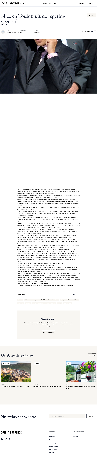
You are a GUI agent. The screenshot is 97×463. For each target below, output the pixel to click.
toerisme (40, 303)
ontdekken (75, 300)
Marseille (75, 436)
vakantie (53, 303)
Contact (51, 452)
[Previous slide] (90, 355)
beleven (20, 300)
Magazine (90, 3)
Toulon (47, 303)
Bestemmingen (47, 3)
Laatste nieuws (53, 449)
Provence (20, 303)
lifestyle (63, 300)
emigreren (36, 300)
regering (28, 303)
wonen (59, 303)
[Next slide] (94, 355)
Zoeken (81, 3)
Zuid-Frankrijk (67, 303)
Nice (68, 300)
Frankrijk (43, 300)
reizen (34, 303)
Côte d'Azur (28, 300)
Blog (55, 3)
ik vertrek (50, 300)
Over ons (51, 440)
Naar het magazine (48, 332)
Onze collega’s (53, 443)
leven (57, 300)
